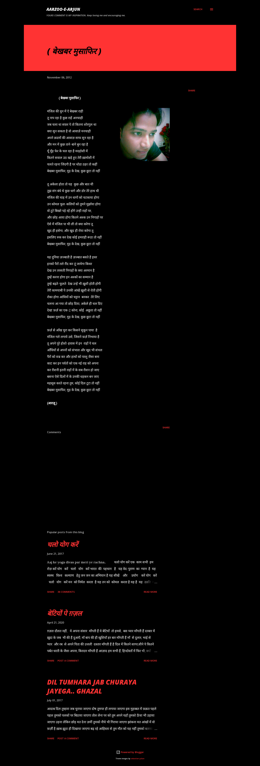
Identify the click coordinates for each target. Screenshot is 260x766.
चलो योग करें (62, 544)
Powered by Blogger (130, 752)
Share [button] (191, 90)
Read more (150, 591)
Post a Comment (68, 660)
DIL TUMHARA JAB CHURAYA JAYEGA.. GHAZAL (92, 686)
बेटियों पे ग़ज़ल (64, 613)
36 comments (66, 591)
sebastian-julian (137, 759)
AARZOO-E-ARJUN (63, 9)
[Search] (198, 9)
